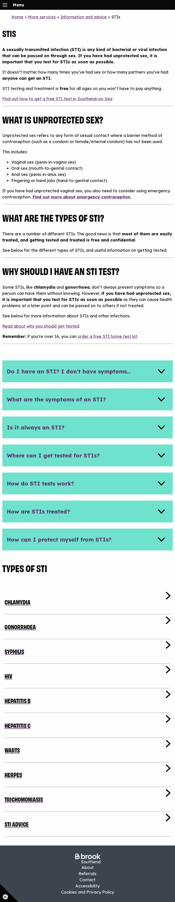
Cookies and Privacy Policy (87, 892)
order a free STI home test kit (107, 336)
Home (17, 17)
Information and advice (83, 17)
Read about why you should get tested (40, 326)
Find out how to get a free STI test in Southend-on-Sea (57, 98)
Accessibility (87, 886)
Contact (87, 879)
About (87, 867)
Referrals (87, 873)
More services (42, 17)
